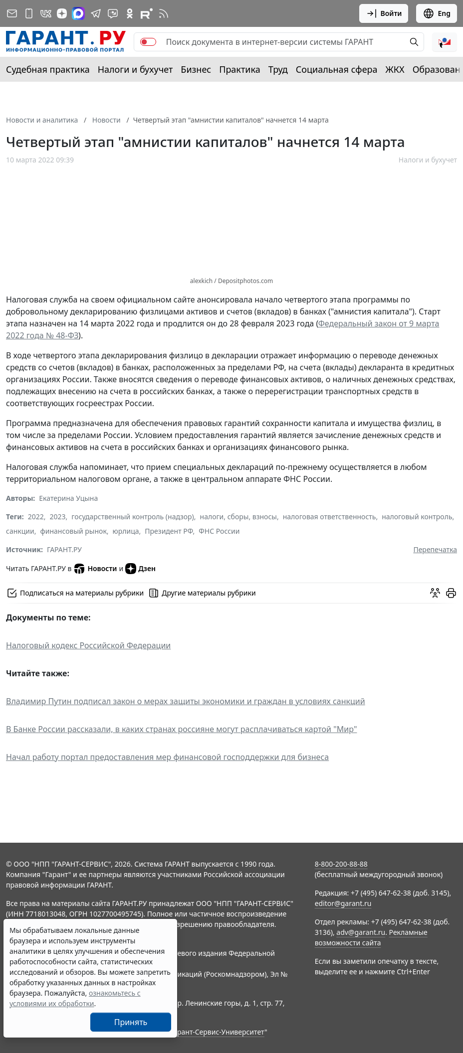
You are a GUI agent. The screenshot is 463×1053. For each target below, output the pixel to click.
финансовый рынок (73, 531)
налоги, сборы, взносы (238, 516)
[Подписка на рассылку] (12, 13)
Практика (239, 69)
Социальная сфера (337, 69)
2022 (36, 516)
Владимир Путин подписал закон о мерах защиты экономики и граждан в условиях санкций (185, 701)
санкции (20, 531)
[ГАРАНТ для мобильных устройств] (29, 13)
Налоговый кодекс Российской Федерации (88, 645)
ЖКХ (395, 69)
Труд (278, 69)
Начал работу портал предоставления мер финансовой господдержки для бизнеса (167, 757)
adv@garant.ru (360, 932)
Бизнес (196, 69)
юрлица (126, 531)
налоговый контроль (417, 516)
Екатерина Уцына (68, 498)
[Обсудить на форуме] (435, 593)
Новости (95, 569)
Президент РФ (169, 531)
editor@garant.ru (343, 903)
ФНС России (219, 531)
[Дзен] (62, 13)
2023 (58, 516)
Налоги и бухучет (135, 69)
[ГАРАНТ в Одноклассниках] (130, 13)
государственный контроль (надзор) (132, 516)
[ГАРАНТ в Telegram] (96, 13)
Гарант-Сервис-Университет (217, 1032)
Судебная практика (48, 69)
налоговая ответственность (329, 516)
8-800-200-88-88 (341, 864)
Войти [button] (384, 13)
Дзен (140, 568)
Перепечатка (435, 549)
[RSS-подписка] (164, 13)
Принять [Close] (131, 1022)
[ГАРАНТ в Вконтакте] (46, 13)
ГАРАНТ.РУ (64, 549)
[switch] (148, 42)
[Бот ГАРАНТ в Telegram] (113, 13)
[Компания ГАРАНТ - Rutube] (147, 13)
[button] (444, 41)
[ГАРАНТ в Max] (78, 13)
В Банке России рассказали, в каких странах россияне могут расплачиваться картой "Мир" (181, 729)
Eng (437, 13)
